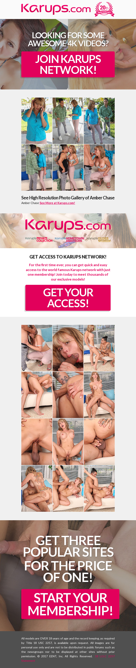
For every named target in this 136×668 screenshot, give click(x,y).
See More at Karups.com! (57, 203)
